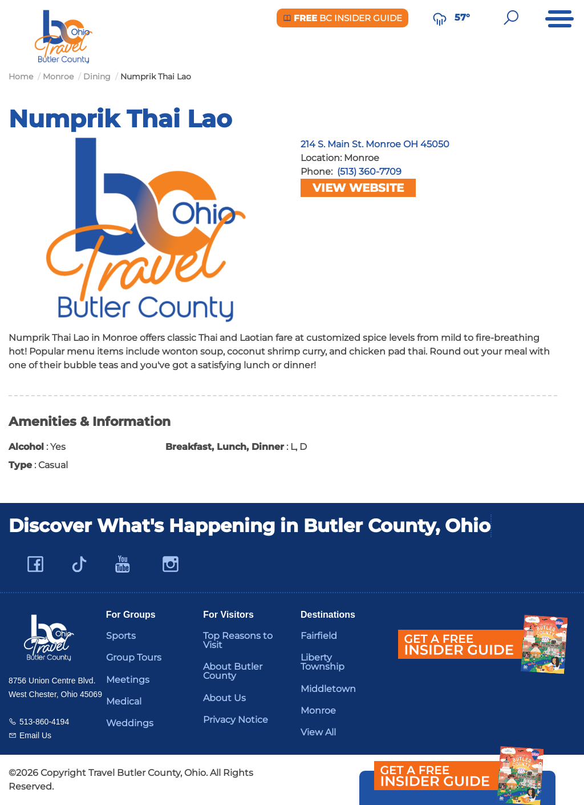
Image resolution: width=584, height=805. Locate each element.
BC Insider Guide (342, 18)
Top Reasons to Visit (238, 640)
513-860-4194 (44, 721)
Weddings (129, 723)
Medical (123, 701)
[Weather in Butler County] (440, 18)
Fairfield (319, 635)
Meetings (127, 679)
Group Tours (133, 657)
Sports (121, 635)
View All (318, 732)
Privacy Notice (235, 719)
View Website (358, 188)
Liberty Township (322, 662)
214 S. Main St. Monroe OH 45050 (375, 144)
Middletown (328, 688)
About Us (224, 698)
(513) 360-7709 (369, 171)
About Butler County (232, 671)
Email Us (35, 735)
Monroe (318, 710)
